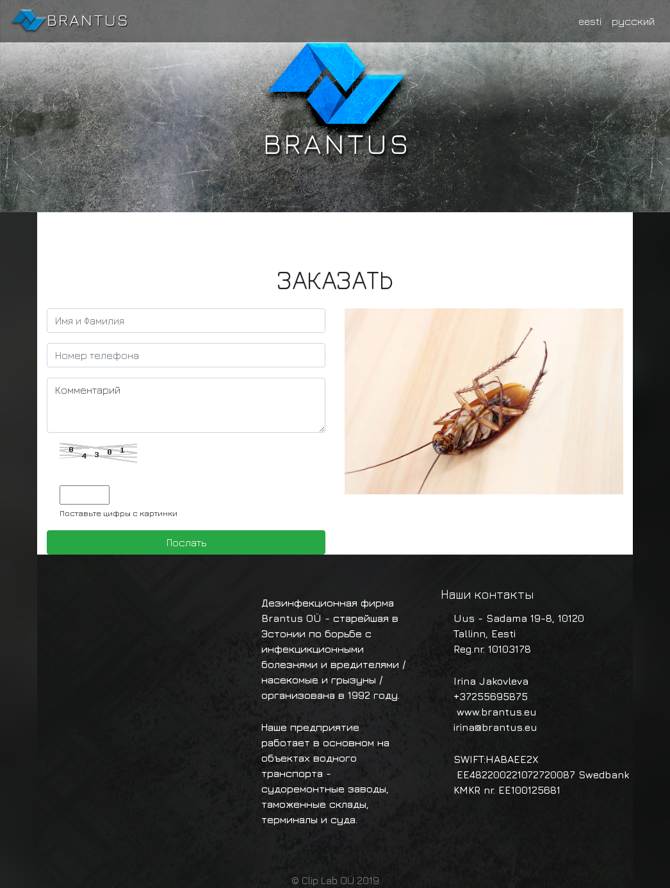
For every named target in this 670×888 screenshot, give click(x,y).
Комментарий (186, 405)
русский (633, 21)
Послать (186, 542)
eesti (589, 21)
